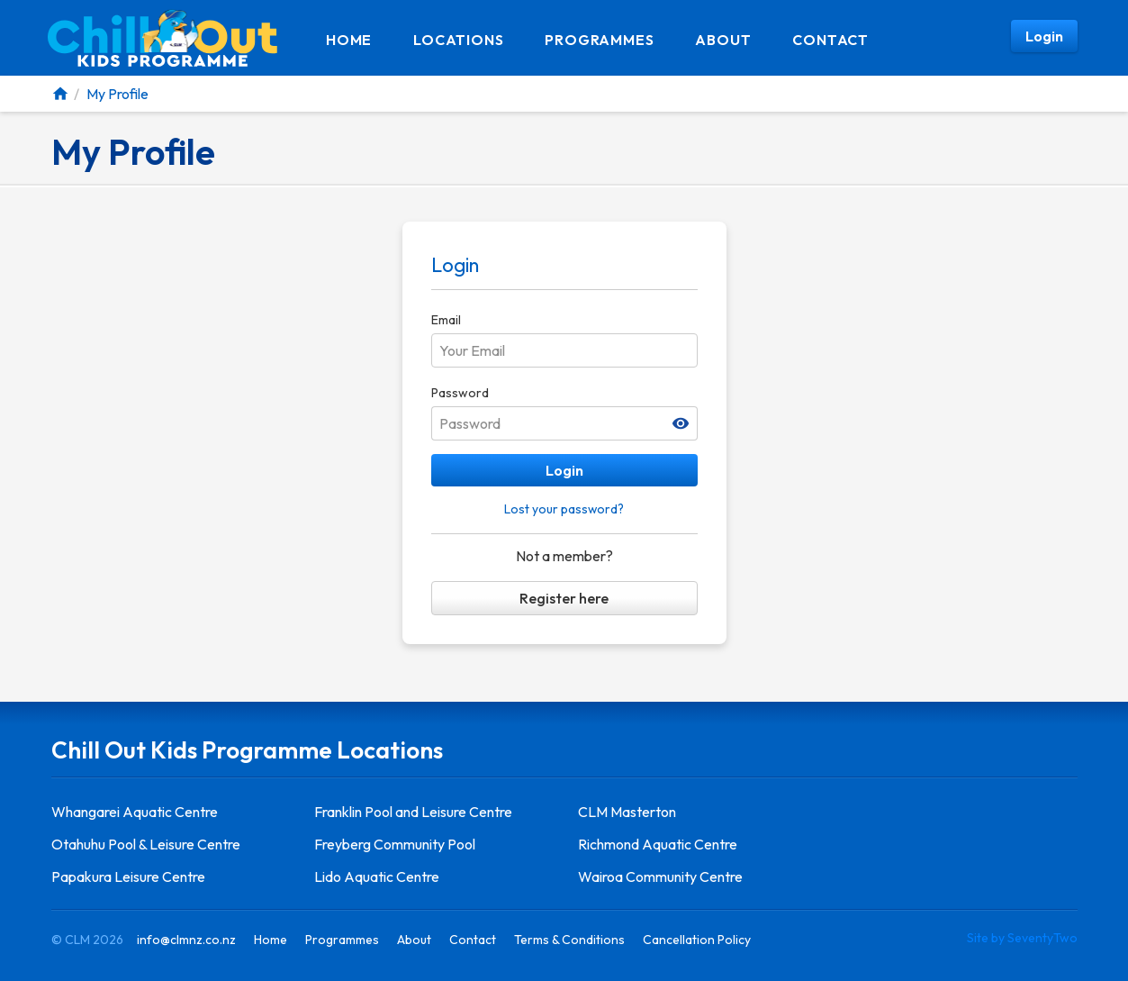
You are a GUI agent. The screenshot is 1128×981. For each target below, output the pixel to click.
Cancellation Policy (697, 939)
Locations (458, 40)
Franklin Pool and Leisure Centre (413, 812)
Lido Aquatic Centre (376, 876)
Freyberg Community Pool (394, 844)
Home (349, 40)
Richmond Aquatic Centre (657, 844)
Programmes (599, 40)
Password (460, 393)
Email (446, 320)
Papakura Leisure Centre (128, 876)
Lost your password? (564, 509)
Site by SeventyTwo (1022, 938)
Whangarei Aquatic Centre (134, 812)
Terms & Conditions (569, 939)
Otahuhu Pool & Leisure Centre (145, 844)
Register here (564, 598)
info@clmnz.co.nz (186, 939)
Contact (830, 40)
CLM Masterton (627, 812)
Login (564, 470)
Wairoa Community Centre (660, 876)
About (723, 40)
